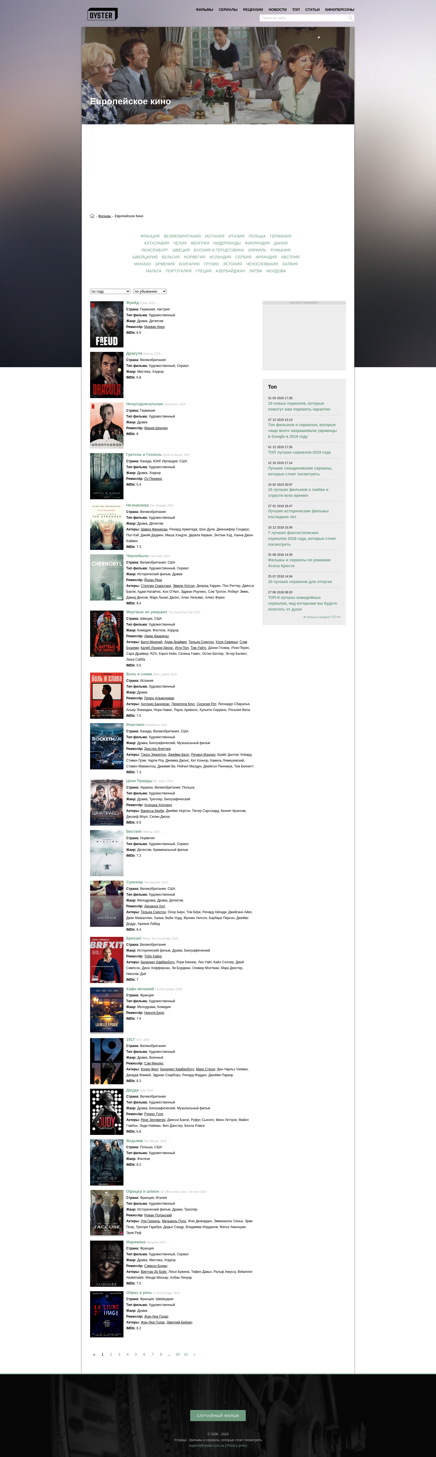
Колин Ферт (149, 1069)
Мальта (154, 271)
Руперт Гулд (153, 1114)
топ (296, 10)
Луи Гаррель (150, 1221)
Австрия (290, 257)
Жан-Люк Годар (156, 1316)
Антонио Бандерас (155, 704)
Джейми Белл (178, 755)
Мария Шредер (156, 428)
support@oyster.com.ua (206, 1446)
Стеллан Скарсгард (156, 586)
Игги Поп (182, 648)
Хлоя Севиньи (226, 642)
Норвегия (194, 257)
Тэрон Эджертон (153, 755)
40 (177, 1354)
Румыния (281, 250)
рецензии (253, 10)
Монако (142, 264)
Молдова (276, 271)
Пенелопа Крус (183, 704)
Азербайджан (230, 271)
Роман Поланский (158, 1215)
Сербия (243, 257)
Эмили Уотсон (184, 586)
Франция (150, 236)
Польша (257, 236)
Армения (165, 264)
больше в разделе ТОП (322, 617)
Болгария (189, 264)
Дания (281, 243)
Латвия (290, 264)
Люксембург (154, 250)
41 (186, 1354)
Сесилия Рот (206, 704)
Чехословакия (262, 264)
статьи (312, 10)
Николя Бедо (154, 1013)
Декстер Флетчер (157, 749)
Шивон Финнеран (154, 529)
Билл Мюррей (151, 642)
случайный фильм (218, 1416)
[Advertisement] (218, 166)
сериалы (228, 10)
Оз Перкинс (153, 479)
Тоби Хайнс (153, 956)
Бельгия (171, 257)
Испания (214, 236)
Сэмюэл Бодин (155, 1266)
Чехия (180, 243)
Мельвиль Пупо (174, 1221)
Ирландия (266, 257)
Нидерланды (227, 243)
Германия (280, 236)
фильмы (204, 10)
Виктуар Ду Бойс (154, 1272)
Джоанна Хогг (154, 906)
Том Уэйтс (198, 648)
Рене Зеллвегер (153, 1120)
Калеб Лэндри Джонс (157, 648)
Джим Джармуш (156, 636)
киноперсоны (339, 10)
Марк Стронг (205, 1069)
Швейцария (145, 257)
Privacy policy (237, 1446)
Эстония (232, 264)
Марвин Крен (154, 327)
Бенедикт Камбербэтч (158, 962)
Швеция (181, 250)
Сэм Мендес (154, 1063)
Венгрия (200, 243)
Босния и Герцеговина (219, 250)
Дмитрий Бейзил (179, 1322)
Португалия (179, 271)
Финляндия (257, 243)
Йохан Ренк (153, 580)
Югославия (156, 243)
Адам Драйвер (175, 642)
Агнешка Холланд (158, 805)
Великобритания (182, 236)
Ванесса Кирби (152, 811)
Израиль (257, 250)
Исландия (220, 257)
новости (278, 10)
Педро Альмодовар (159, 698)
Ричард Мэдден (203, 755)
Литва (255, 271)
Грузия (211, 264)
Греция (204, 271)
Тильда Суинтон (201, 642)
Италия (236, 236)
